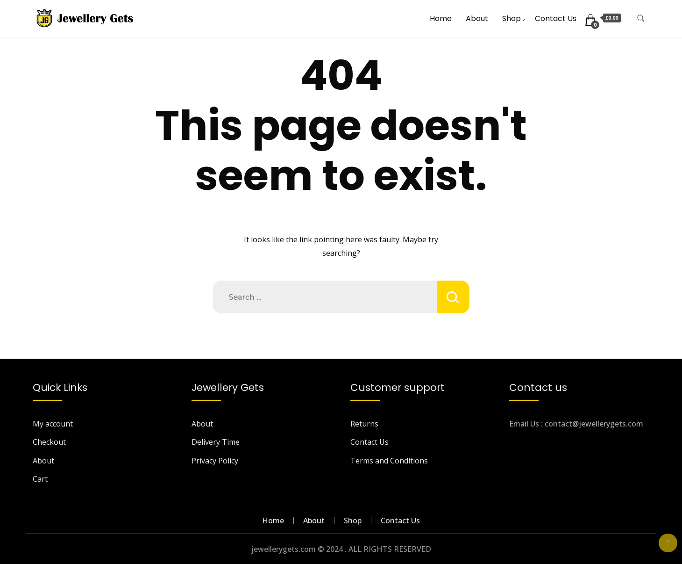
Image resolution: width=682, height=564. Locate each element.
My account (53, 424)
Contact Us (555, 18)
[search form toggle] (640, 18)
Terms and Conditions (389, 461)
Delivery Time (216, 442)
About (477, 18)
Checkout (49, 442)
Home (441, 18)
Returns (364, 424)
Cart (40, 479)
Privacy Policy (215, 461)
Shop (511, 18)
